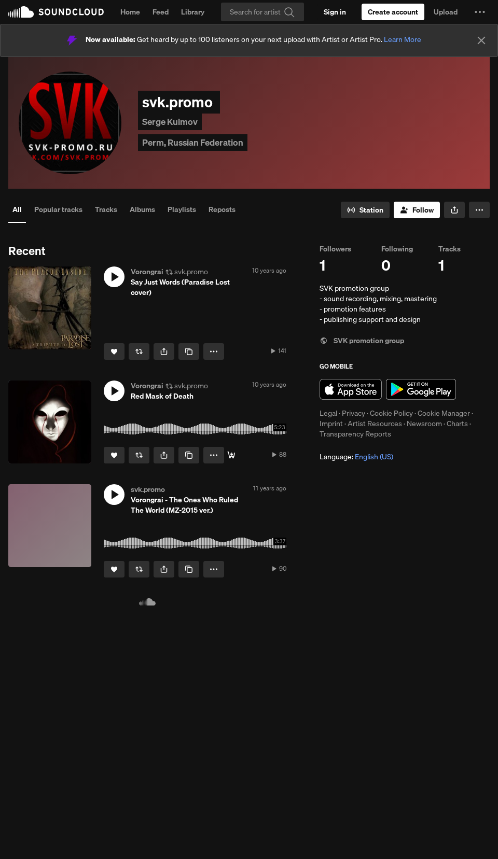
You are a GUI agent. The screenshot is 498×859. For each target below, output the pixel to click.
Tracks (106, 209)
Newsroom (424, 423)
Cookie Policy (391, 413)
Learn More (402, 39)
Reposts (222, 209)
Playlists (182, 209)
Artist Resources (375, 423)
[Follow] (417, 210)
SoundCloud (56, 12)
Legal (328, 413)
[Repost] (139, 351)
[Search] (262, 12)
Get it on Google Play (421, 389)
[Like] (114, 351)
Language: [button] (356, 456)
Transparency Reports (355, 434)
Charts (457, 423)
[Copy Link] (188, 351)
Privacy (353, 413)
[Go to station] (365, 210)
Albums (142, 209)
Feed (161, 12)
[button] (480, 12)
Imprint (331, 423)
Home (130, 12)
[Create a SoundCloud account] (393, 12)
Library (192, 12)
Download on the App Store (351, 389)
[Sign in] (334, 12)
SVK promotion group (362, 340)
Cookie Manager (444, 413)
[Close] (481, 40)
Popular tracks (58, 209)
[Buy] (231, 455)
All (17, 209)
